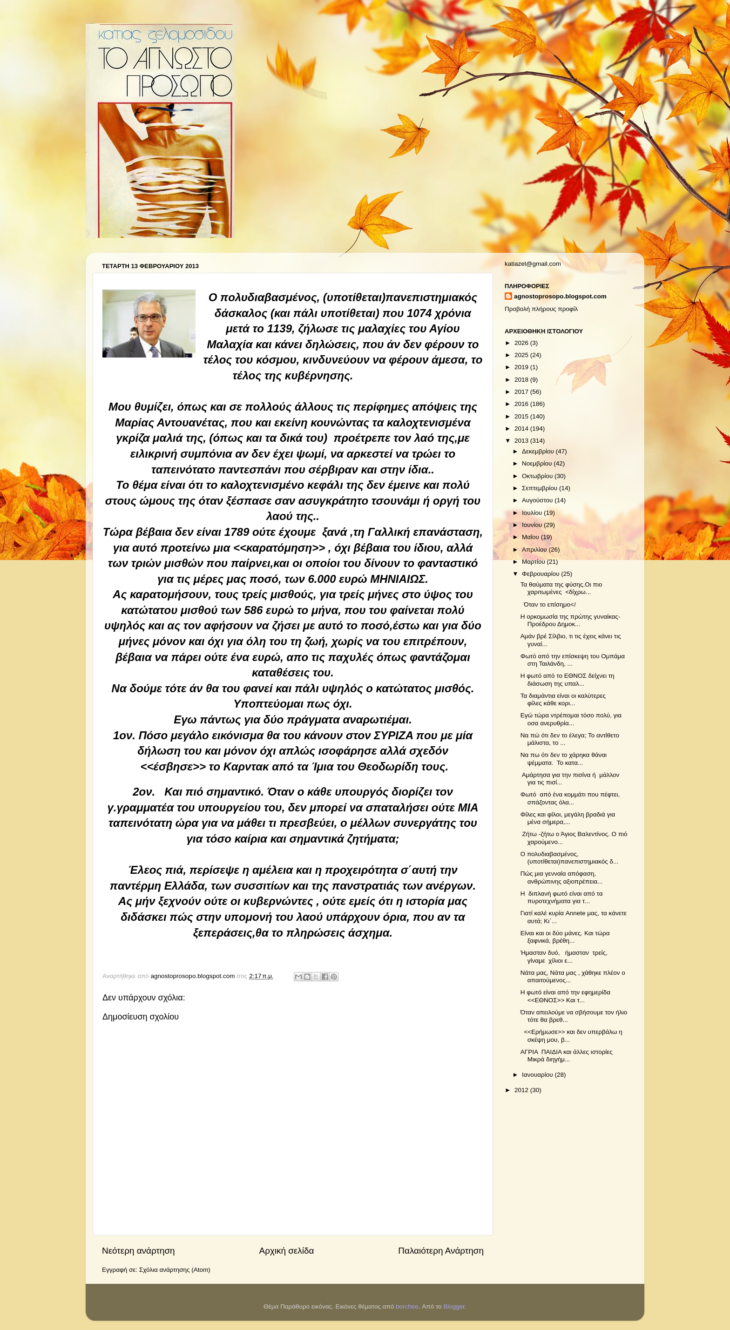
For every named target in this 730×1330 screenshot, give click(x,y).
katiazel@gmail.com (533, 263)
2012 (522, 1090)
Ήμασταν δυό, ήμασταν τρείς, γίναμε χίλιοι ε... (564, 956)
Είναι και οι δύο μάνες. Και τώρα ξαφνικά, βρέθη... (565, 937)
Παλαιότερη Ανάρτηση (441, 1251)
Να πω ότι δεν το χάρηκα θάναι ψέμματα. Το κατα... (563, 758)
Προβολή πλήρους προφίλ (541, 308)
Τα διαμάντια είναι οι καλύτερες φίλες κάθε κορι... (563, 699)
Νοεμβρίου (538, 463)
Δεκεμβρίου (539, 451)
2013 (522, 440)
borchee (407, 1306)
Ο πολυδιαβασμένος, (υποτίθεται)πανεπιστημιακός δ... (569, 858)
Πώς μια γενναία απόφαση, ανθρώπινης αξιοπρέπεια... (561, 877)
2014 (522, 428)
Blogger (454, 1306)
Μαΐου (531, 536)
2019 (522, 367)
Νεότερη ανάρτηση (138, 1251)
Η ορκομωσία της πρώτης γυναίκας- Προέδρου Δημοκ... (570, 620)
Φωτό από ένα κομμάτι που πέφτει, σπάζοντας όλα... (570, 798)
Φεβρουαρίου (541, 573)
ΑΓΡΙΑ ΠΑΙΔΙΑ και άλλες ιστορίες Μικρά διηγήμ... (566, 1055)
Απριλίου (535, 549)
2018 (522, 379)
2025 (522, 354)
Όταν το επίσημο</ (548, 604)
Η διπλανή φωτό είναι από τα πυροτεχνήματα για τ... (561, 897)
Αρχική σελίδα (286, 1251)
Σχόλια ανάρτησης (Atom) (174, 1269)
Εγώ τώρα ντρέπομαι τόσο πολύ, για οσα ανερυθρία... (571, 719)
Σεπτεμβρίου (540, 488)
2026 (522, 342)
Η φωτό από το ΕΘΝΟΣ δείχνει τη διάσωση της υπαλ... (567, 679)
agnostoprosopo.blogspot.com (560, 296)
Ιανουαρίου (538, 1074)
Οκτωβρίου (538, 476)
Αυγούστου (538, 500)
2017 (522, 391)
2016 (522, 403)
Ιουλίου (533, 512)
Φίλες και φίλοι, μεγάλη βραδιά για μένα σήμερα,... (567, 818)
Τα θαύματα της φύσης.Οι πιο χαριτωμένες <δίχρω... (561, 588)
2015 (522, 416)
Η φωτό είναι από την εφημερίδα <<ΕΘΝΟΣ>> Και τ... (565, 996)
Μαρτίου (534, 561)
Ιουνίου (533, 524)
